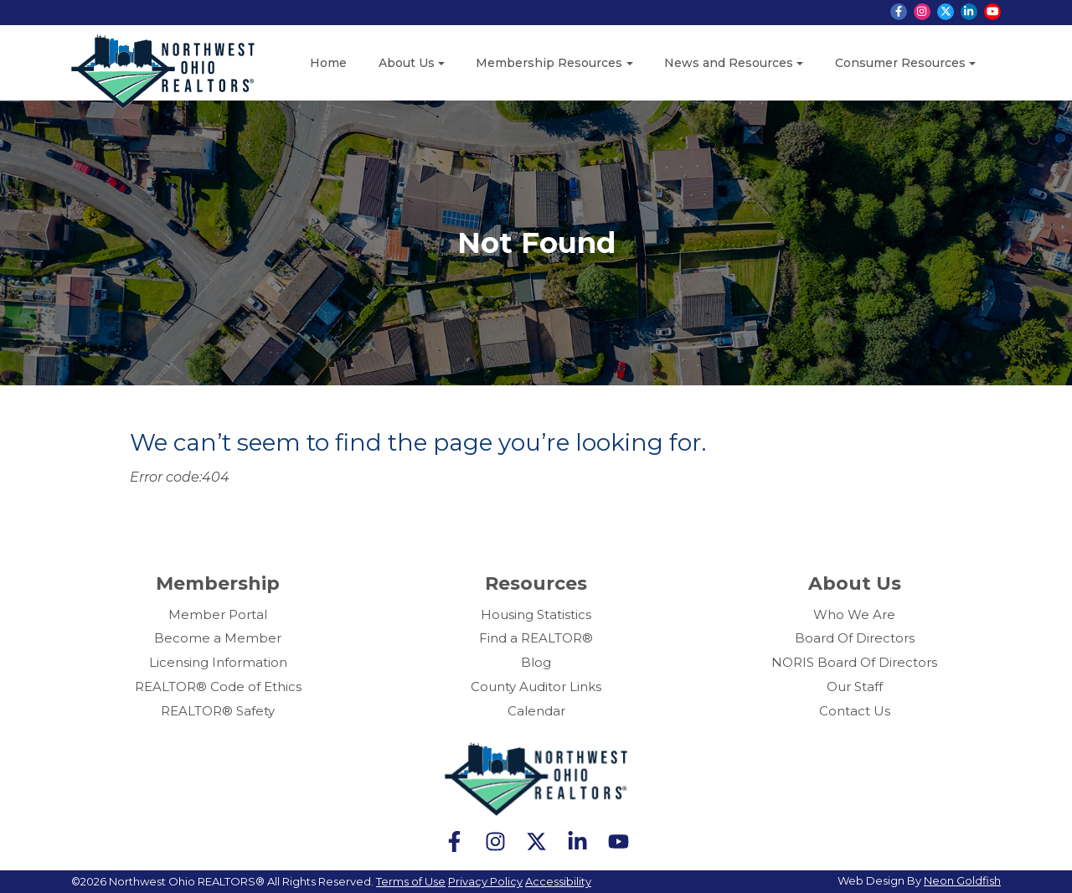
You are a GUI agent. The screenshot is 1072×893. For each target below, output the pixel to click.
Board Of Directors (855, 638)
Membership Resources (549, 62)
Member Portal (217, 614)
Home (328, 62)
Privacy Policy (485, 881)
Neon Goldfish (962, 880)
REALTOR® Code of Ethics (218, 686)
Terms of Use (411, 881)
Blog (536, 662)
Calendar (536, 711)
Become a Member (217, 638)
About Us (407, 62)
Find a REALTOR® (536, 638)
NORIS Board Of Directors (854, 662)
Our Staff (855, 686)
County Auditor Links (536, 686)
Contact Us (854, 711)
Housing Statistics (536, 614)
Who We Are (854, 614)
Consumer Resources (900, 62)
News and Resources (728, 62)
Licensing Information (218, 662)
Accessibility (558, 881)
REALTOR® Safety (218, 711)
